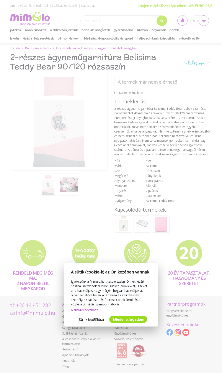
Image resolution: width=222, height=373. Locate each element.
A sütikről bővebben (84, 310)
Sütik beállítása (91, 319)
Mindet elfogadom (128, 319)
